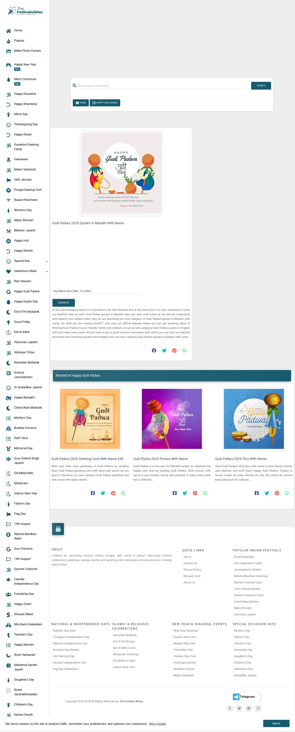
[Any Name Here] (98, 290)
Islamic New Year (124, 667)
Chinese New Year (184, 656)
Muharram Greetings (126, 654)
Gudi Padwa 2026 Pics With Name (241, 459)
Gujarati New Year (184, 637)
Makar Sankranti (183, 675)
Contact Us (191, 563)
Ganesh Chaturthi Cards (249, 595)
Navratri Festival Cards (248, 582)
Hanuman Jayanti (245, 614)
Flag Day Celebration (65, 669)
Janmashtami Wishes (247, 569)
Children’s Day (242, 662)
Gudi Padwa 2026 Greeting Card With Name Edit (87, 459)
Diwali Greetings (244, 557)
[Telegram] (243, 696)
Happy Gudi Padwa (105, 103)
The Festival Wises (131, 701)
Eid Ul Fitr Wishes (124, 641)
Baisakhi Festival (184, 669)
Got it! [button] (276, 723)
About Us (189, 582)
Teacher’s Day (242, 643)
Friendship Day (243, 649)
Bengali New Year (184, 643)
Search (261, 85)
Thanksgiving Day (184, 662)
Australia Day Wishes (66, 649)
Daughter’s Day (243, 656)
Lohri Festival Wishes (247, 589)
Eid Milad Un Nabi (124, 660)
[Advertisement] (172, 37)
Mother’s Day (242, 630)
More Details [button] (157, 723)
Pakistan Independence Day (70, 643)
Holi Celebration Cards (248, 563)
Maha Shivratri (243, 608)
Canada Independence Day (69, 662)
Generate (63, 302)
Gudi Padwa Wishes (246, 601)
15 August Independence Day (71, 637)
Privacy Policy (192, 569)
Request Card (192, 576)
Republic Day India (64, 630)
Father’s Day (241, 637)
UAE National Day (64, 656)
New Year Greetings (185, 630)
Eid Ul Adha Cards (124, 648)
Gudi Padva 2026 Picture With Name (160, 459)
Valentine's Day (243, 669)
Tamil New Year (183, 649)
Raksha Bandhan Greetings (251, 576)
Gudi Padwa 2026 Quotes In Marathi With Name (88, 223)
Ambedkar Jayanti (245, 675)
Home (80, 103)
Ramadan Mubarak (125, 635)
